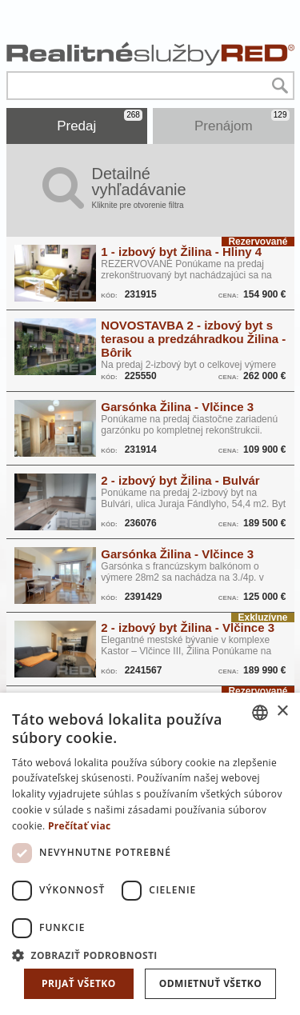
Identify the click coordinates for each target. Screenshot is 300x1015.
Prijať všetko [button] (79, 983)
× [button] (282, 711)
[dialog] (150, 854)
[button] (150, 954)
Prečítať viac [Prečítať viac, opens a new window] (79, 826)
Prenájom (242, 122)
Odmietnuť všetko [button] (210, 983)
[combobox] (260, 713)
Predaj (99, 122)
